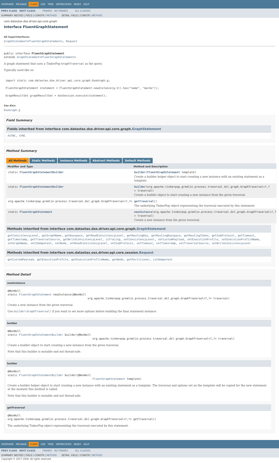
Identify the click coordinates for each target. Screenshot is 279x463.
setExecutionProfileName (240, 239)
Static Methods (43, 160)
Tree (51, 4)
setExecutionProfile (202, 239)
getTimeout (246, 235)
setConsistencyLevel (138, 239)
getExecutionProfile (52, 259)
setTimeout (145, 243)
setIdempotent (41, 243)
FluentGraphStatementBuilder (42, 172)
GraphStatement (15, 41)
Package (21, 4)
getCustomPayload (21, 259)
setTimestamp (166, 243)
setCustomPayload (171, 239)
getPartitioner (138, 259)
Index (77, 4)
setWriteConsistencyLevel (231, 243)
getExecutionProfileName (90, 259)
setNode (60, 243)
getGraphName (51, 235)
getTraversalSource (45, 239)
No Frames (61, 10)
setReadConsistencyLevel (88, 243)
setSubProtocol (121, 243)
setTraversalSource (193, 243)
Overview (7, 4)
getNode (117, 259)
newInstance (143, 211)
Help (86, 4)
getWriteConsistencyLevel (82, 239)
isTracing (113, 239)
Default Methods (137, 160)
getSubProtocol (223, 235)
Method (51, 15)
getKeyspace (74, 235)
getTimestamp (17, 239)
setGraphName (17, 243)
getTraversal (144, 201)
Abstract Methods (106, 160)
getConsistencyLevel (23, 235)
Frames (47, 10)
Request (71, 41)
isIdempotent (162, 259)
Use (43, 4)
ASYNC (12, 135)
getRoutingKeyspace (166, 235)
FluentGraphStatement (44, 41)
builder (140, 172)
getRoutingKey (137, 235)
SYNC (22, 135)
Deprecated (63, 4)
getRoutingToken (196, 235)
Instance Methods (73, 160)
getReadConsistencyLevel (105, 235)
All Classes (82, 10)
